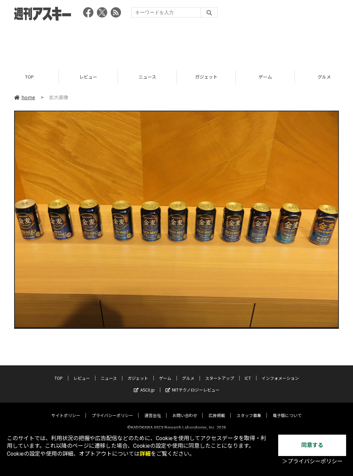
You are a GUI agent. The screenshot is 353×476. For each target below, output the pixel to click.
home (24, 97)
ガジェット (206, 76)
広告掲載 (217, 410)
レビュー (88, 76)
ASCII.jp (144, 384)
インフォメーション (280, 372)
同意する (312, 445)
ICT (248, 372)
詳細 (145, 453)
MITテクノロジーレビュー (192, 384)
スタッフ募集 (248, 410)
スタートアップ (219, 372)
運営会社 (152, 410)
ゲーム (265, 76)
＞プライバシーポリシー (312, 461)
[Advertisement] (176, 43)
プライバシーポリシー (112, 410)
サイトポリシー (65, 410)
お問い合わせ (184, 410)
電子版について (287, 410)
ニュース (147, 76)
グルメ (188, 372)
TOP (29, 76)
